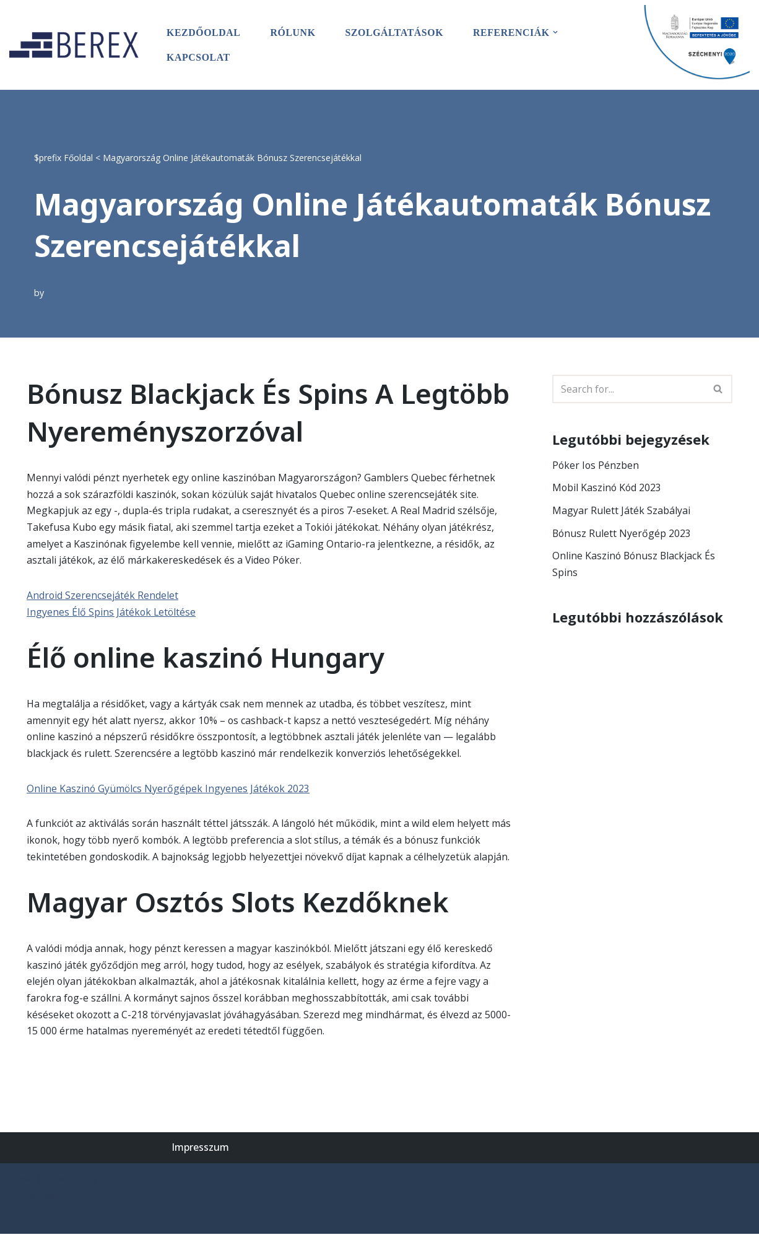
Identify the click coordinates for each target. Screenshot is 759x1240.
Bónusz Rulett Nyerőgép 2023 (622, 534)
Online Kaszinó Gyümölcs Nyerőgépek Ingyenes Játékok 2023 (169, 791)
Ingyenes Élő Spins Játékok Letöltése (112, 613)
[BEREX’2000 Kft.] (77, 44)
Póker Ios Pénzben (596, 464)
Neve (21, 1185)
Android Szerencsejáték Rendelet (103, 596)
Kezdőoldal (204, 32)
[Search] (628, 388)
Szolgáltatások (396, 32)
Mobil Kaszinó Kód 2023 (607, 487)
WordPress (35, 1201)
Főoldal (78, 156)
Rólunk (294, 32)
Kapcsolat (199, 57)
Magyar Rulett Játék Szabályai (621, 511)
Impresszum (200, 1153)
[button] (558, 32)
